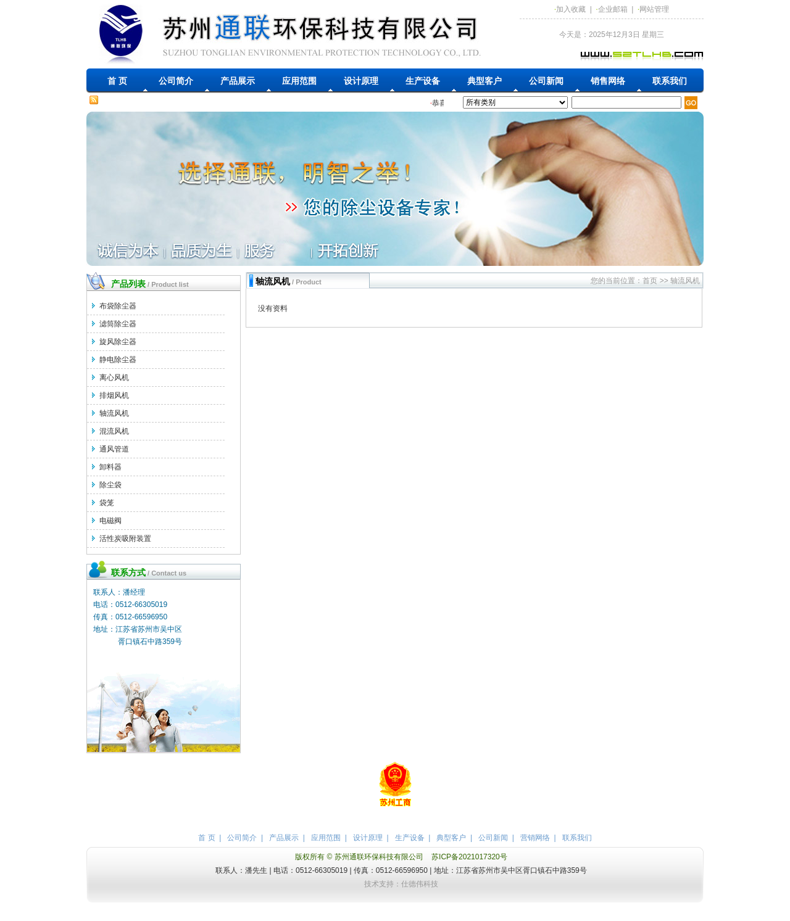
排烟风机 (114, 395)
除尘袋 (110, 485)
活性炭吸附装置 (125, 538)
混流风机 (114, 431)
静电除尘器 (117, 359)
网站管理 (654, 9)
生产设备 (422, 81)
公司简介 (176, 81)
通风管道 (114, 449)
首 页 (117, 81)
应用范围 (299, 81)
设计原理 (361, 81)
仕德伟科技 (419, 884)
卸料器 (110, 467)
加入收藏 (571, 9)
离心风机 (114, 377)
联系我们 (669, 81)
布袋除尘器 (117, 306)
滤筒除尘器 (117, 324)
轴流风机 (114, 413)
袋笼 (106, 502)
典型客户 (484, 81)
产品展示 (237, 81)
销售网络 (608, 81)
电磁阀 (110, 520)
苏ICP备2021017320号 (469, 857)
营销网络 (535, 837)
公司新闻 (546, 81)
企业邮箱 (613, 9)
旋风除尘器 (117, 341)
